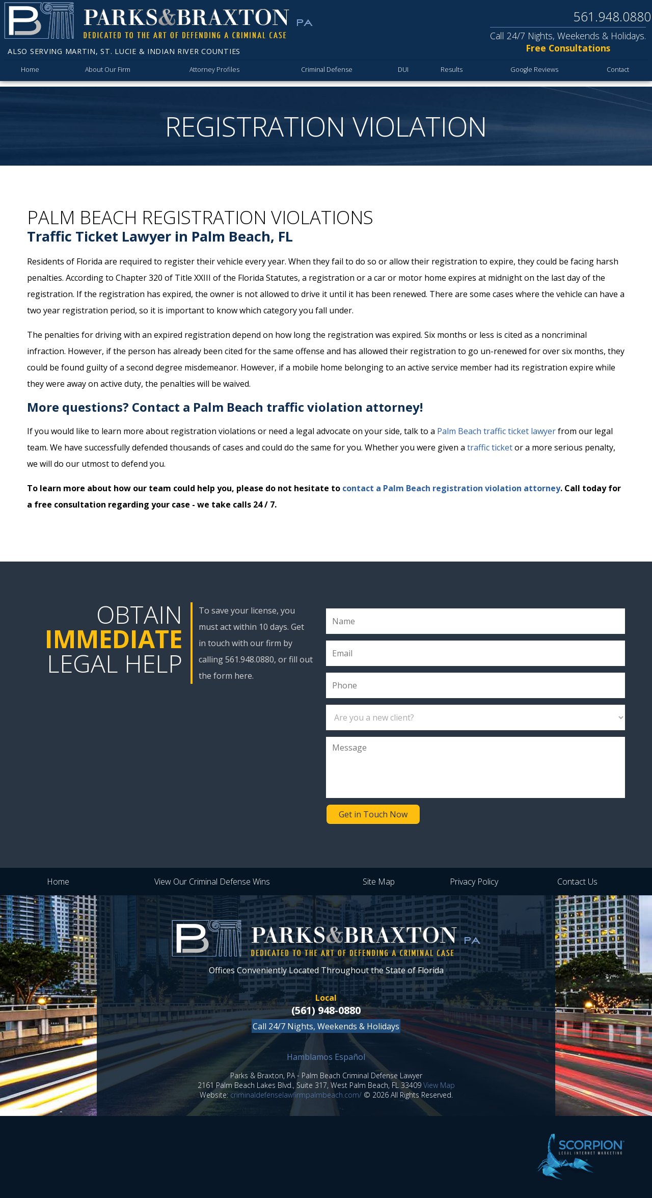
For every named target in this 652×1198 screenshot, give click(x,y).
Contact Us (577, 881)
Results (450, 72)
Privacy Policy (474, 881)
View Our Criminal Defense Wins (212, 881)
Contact (617, 72)
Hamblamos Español (326, 1056)
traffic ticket (489, 447)
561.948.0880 (612, 16)
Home (30, 72)
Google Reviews (533, 72)
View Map (439, 1085)
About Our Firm (107, 72)
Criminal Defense (325, 72)
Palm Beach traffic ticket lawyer (496, 431)
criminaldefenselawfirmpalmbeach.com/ (296, 1095)
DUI (401, 72)
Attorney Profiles (214, 72)
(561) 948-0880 (326, 1010)
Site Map (379, 881)
